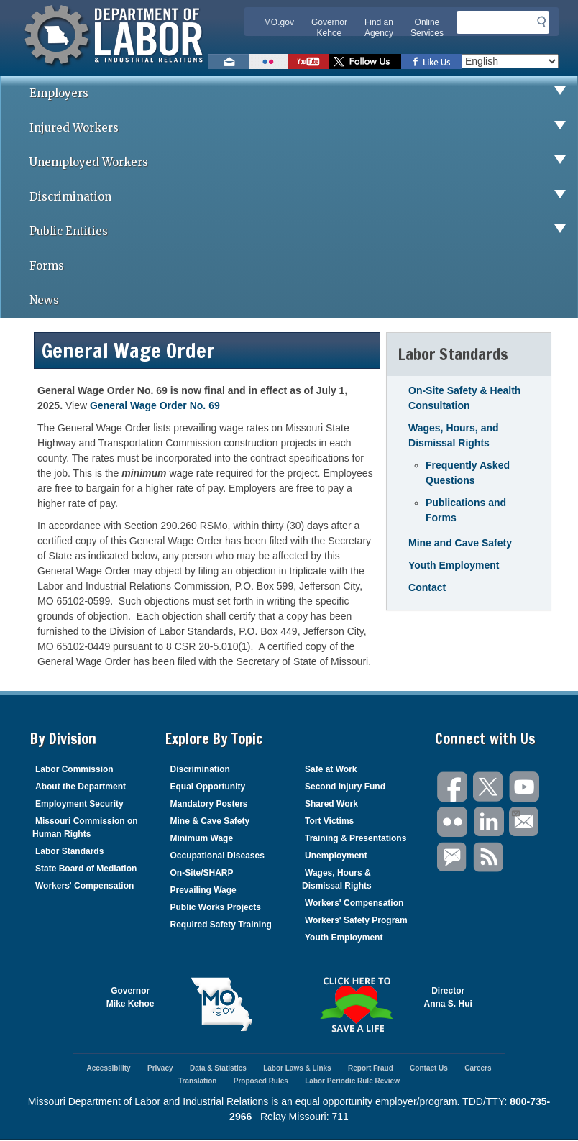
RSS (489, 857)
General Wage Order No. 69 (155, 405)
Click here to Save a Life (356, 1004)
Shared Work (331, 804)
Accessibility (108, 1068)
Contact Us (429, 1068)
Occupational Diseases (217, 856)
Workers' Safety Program (356, 920)
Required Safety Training (221, 925)
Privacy (160, 1068)
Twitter (489, 786)
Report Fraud (370, 1068)
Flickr (453, 822)
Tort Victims (329, 821)
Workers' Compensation (84, 886)
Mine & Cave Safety (210, 821)
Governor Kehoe (329, 27)
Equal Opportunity (208, 787)
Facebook (453, 786)
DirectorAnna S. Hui (448, 997)
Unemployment (336, 856)
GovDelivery (453, 857)
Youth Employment (454, 565)
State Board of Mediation (86, 868)
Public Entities (303, 231)
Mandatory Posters (209, 804)
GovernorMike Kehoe (130, 997)
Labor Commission (74, 769)
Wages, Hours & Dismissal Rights (337, 879)
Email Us (515, 812)
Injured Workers (303, 128)
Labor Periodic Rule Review (352, 1081)
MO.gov (279, 22)
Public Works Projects (216, 907)
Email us (228, 61)
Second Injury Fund (345, 787)
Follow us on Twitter (365, 61)
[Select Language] (510, 61)
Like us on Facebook (431, 61)
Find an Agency (378, 27)
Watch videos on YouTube (308, 61)
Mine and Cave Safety (460, 543)
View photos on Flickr (268, 61)
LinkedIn (489, 822)
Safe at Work (331, 769)
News (44, 300)
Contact (427, 587)
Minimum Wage (202, 838)
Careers (477, 1068)
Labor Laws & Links (297, 1068)
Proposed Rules (261, 1081)
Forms (46, 265)
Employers (303, 93)
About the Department (80, 787)
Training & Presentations (355, 838)
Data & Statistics (218, 1068)
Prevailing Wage (203, 890)
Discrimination (303, 197)
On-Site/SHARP (202, 873)
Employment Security (79, 804)
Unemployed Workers (303, 162)
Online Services (427, 27)
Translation (197, 1081)
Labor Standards (69, 851)
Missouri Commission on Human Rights (85, 827)
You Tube (525, 786)
